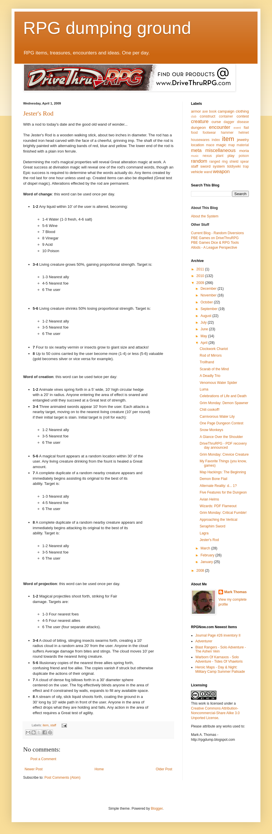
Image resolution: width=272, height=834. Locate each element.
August (206, 316)
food (194, 133)
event (237, 127)
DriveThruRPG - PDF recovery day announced (223, 445)
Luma (204, 389)
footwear (209, 133)
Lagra (204, 533)
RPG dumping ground (107, 28)
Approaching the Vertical (218, 520)
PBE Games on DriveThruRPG (215, 238)
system (219, 166)
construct (207, 116)
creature (200, 121)
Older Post (164, 769)
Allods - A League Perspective (214, 247)
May (204, 336)
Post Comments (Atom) (62, 778)
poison (244, 156)
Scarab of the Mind (214, 369)
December (209, 289)
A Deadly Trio (210, 376)
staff (53, 725)
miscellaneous (220, 150)
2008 (200, 571)
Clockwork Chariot (214, 349)
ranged (214, 162)
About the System (204, 216)
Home (99, 769)
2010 (200, 276)
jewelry (243, 140)
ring (225, 162)
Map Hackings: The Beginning (223, 472)
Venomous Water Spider (218, 383)
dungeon (198, 127)
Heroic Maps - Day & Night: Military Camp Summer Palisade (220, 669)
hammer (227, 133)
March (206, 548)
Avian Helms (209, 499)
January (207, 562)
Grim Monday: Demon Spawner (224, 403)
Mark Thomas (235, 592)
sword (205, 166)
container (226, 116)
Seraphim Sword (212, 526)
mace (210, 145)
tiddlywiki (234, 166)
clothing (242, 111)
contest (242, 116)
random (199, 161)
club (193, 116)
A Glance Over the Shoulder (221, 437)
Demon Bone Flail (213, 479)
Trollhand (207, 362)
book (213, 111)
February (208, 555)
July (204, 322)
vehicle (197, 172)
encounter (219, 127)
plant (219, 156)
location (197, 145)
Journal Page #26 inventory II (217, 635)
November (209, 295)
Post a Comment (43, 759)
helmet (243, 133)
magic (221, 145)
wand (208, 172)
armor (196, 111)
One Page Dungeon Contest (221, 423)
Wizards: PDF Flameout (218, 506)
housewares (200, 140)
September (209, 309)
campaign (226, 111)
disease (243, 122)
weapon (221, 171)
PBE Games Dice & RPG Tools (215, 243)
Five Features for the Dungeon (223, 492)
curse (216, 122)
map (231, 145)
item (45, 725)
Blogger (157, 808)
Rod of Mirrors (211, 355)
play (230, 155)
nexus (207, 156)
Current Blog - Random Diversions (217, 233)
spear (244, 162)
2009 (200, 283)
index (216, 140)
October (207, 302)
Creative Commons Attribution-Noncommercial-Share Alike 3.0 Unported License (215, 713)
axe (205, 111)
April (204, 343)
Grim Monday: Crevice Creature (224, 454)
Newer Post (34, 769)
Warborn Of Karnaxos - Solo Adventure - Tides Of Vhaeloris (218, 659)
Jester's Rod (38, 113)
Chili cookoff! (209, 410)
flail (246, 128)
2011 (200, 269)
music (195, 155)
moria (244, 151)
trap (246, 166)
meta (196, 150)
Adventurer (203, 641)
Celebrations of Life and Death (223, 396)
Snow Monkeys (211, 430)
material (243, 145)
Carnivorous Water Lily (217, 417)
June (205, 329)
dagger (229, 122)
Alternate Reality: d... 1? (218, 486)
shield (233, 162)
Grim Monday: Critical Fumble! (223, 513)
